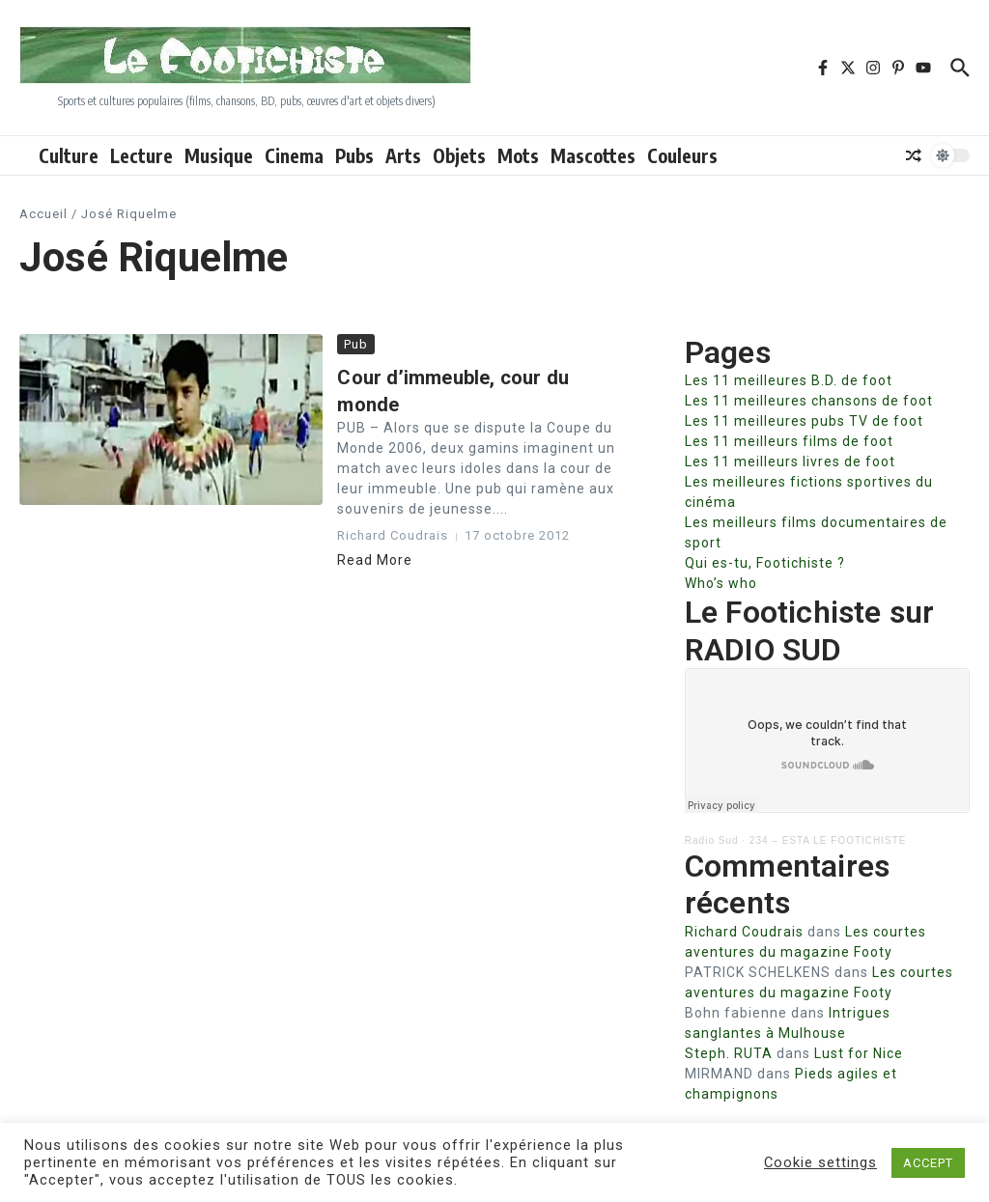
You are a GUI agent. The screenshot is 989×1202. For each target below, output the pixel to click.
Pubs (354, 155)
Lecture (141, 155)
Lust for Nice (858, 1053)
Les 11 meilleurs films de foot (789, 441)
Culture (69, 155)
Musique (218, 155)
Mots (518, 155)
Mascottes (593, 155)
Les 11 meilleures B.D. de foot (788, 380)
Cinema (294, 155)
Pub (356, 344)
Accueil (43, 214)
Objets (459, 155)
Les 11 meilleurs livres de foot (790, 461)
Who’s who (721, 583)
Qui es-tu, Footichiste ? (765, 563)
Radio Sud (712, 840)
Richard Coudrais (744, 931)
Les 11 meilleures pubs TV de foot (804, 421)
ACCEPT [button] (928, 1163)
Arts (403, 155)
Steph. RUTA (729, 1053)
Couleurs (682, 155)
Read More (374, 560)
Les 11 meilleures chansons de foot (809, 400)
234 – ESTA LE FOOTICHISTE (828, 840)
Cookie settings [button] (820, 1162)
